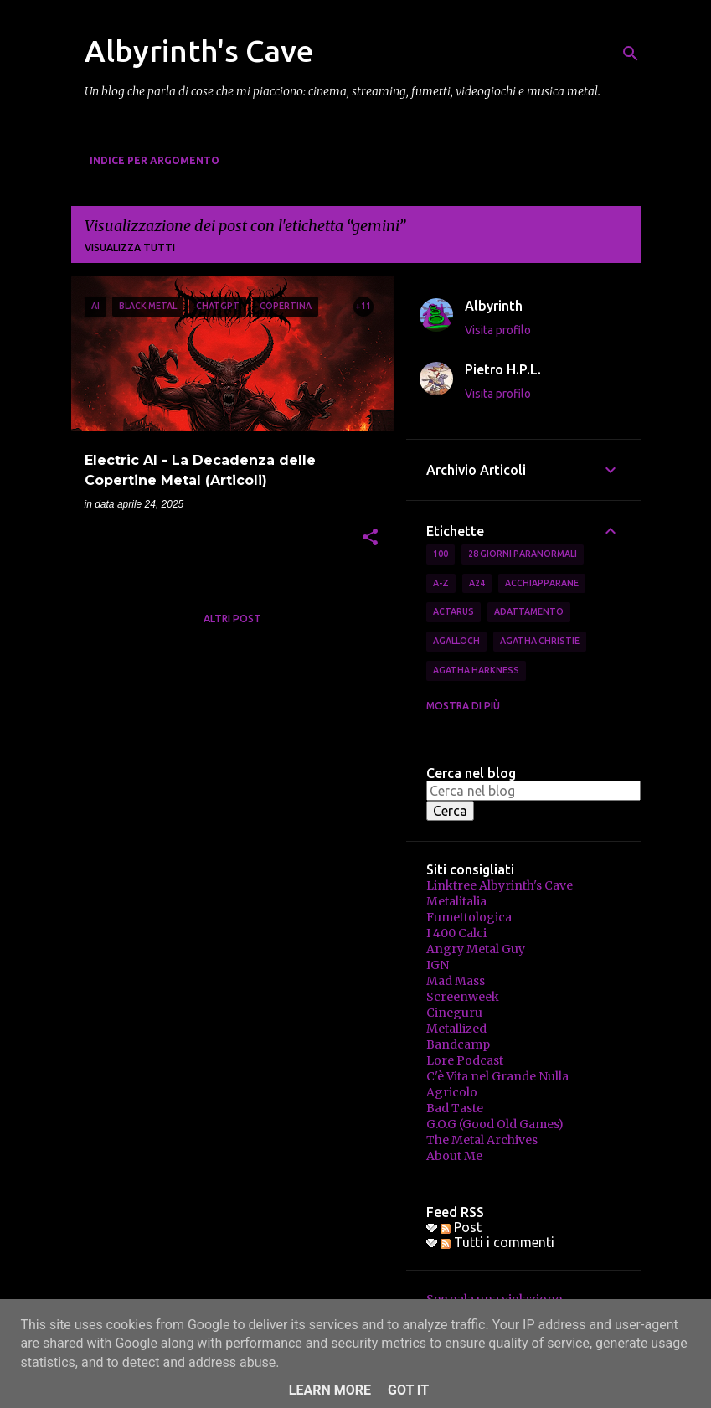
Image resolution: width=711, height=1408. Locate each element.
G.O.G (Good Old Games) (495, 1124)
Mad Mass (455, 980)
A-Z (441, 583)
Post (461, 1227)
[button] (370, 538)
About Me (454, 1155)
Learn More (330, 1390)
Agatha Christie (540, 641)
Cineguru (454, 1012)
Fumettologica (469, 917)
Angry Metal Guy (475, 949)
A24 (477, 583)
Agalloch (456, 641)
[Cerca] (631, 54)
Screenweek (462, 996)
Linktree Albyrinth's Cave (499, 885)
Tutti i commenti (497, 1242)
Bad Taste (454, 1108)
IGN (437, 964)
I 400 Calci (456, 933)
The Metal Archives (482, 1140)
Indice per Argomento (154, 160)
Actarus (453, 611)
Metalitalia (456, 901)
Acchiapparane (542, 583)
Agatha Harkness (476, 670)
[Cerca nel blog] (533, 791)
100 (440, 554)
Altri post (232, 618)
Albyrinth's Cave (199, 51)
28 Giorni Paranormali (522, 554)
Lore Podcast (464, 1060)
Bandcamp (458, 1044)
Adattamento (529, 611)
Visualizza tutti (130, 247)
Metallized (456, 1028)
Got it (408, 1390)
